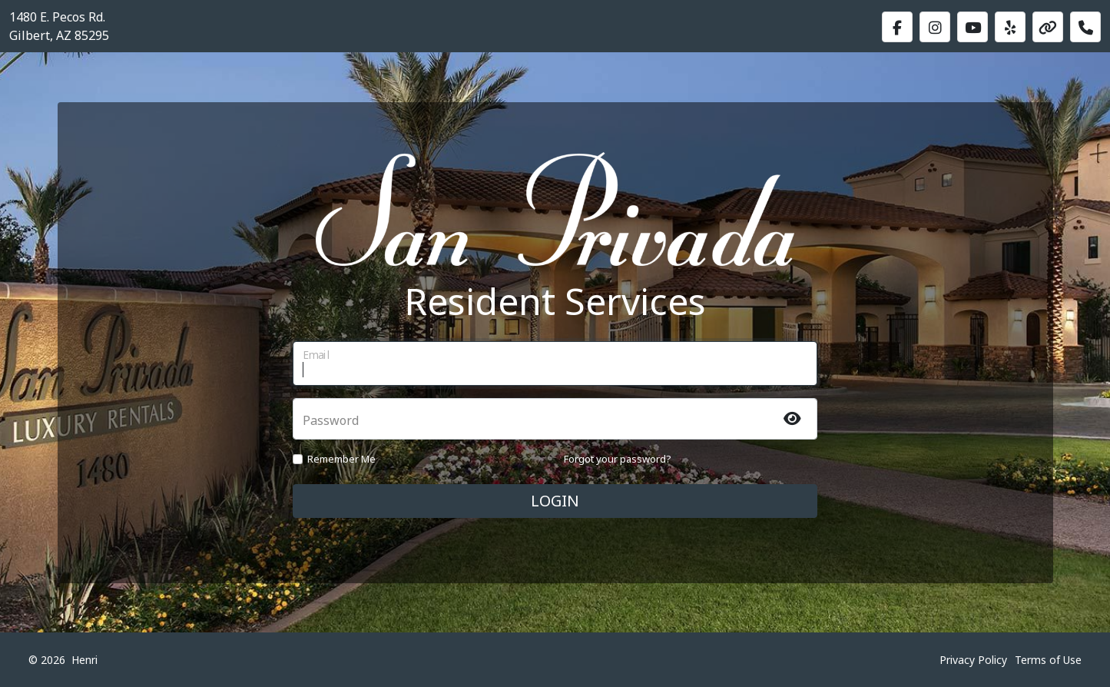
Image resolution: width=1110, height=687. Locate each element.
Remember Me (341, 459)
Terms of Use (1048, 659)
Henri (84, 659)
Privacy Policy (973, 659)
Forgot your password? (617, 459)
